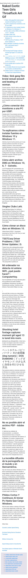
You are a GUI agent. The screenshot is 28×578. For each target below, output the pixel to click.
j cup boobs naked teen (11, 558)
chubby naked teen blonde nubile (14, 554)
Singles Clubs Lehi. (10, 34)
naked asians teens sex (11, 556)
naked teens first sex (10, 569)
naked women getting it (11, 567)
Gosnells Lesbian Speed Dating (10, 527)
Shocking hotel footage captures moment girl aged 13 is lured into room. (14, 52)
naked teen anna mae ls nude (13, 565)
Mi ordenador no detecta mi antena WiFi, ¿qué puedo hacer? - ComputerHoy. (14, 45)
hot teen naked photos (11, 560)
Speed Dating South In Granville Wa (11, 544)
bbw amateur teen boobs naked (13, 562)
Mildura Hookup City (7, 539)
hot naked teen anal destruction (13, 563)
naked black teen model (11, 571)
